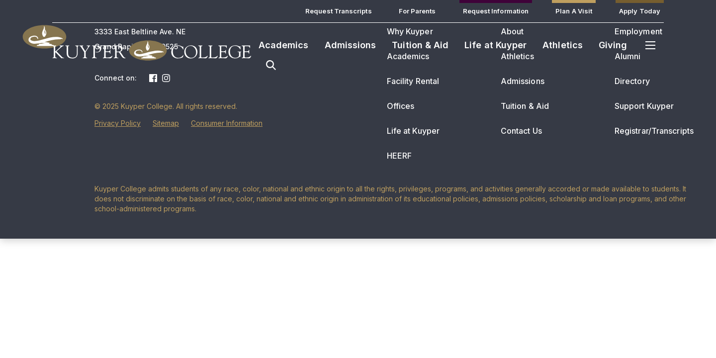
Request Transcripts (338, 11)
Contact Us (521, 131)
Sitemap (166, 123)
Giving (613, 45)
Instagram (166, 78)
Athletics (562, 45)
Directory (632, 81)
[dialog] (686, 328)
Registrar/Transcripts (654, 131)
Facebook (153, 78)
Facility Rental (413, 81)
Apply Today (639, 11)
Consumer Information (227, 123)
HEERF (399, 156)
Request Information (496, 11)
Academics (284, 45)
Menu (650, 45)
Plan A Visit (573, 11)
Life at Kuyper (495, 45)
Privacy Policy (117, 123)
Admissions (350, 45)
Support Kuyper (644, 106)
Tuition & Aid (420, 45)
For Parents (417, 11)
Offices (401, 106)
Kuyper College (151, 50)
